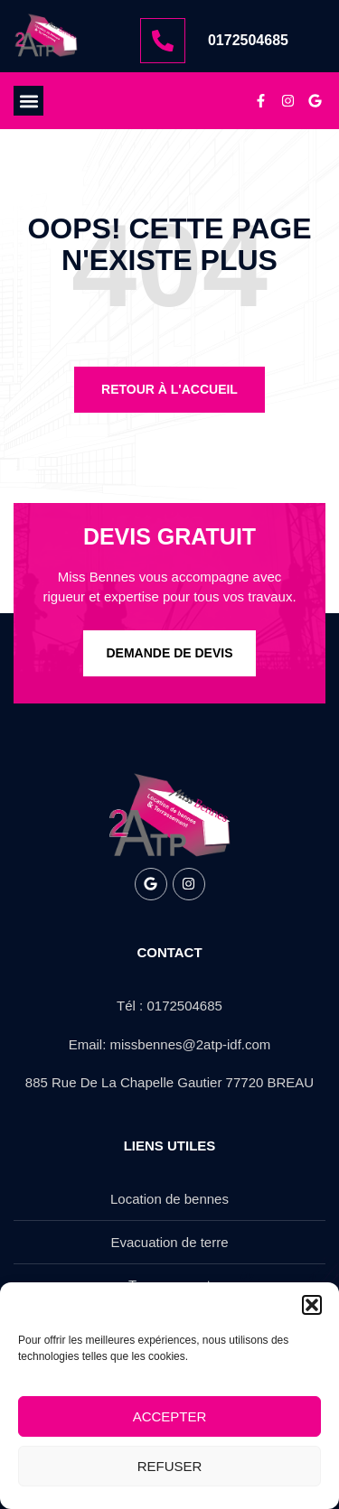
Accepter (170, 1416)
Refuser (169, 1466)
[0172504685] (162, 40)
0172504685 (248, 40)
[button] (312, 1305)
